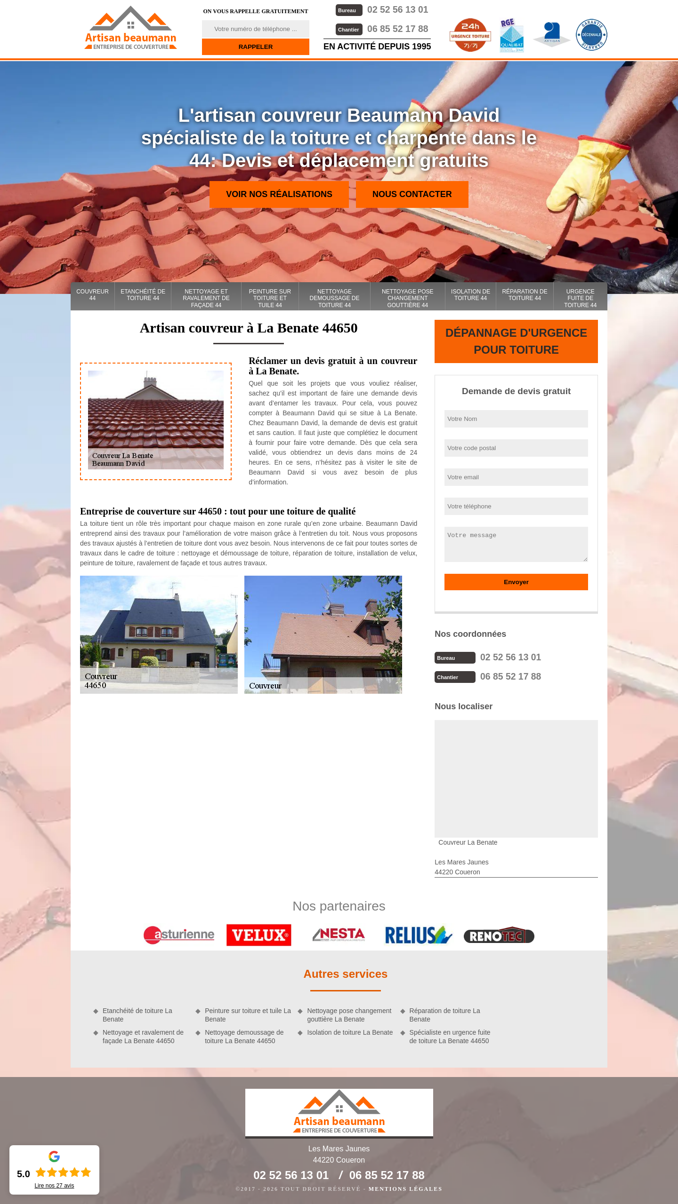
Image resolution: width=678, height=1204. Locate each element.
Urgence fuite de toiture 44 (580, 298)
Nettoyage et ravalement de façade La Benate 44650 (143, 1036)
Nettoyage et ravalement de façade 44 (206, 298)
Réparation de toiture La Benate (445, 1014)
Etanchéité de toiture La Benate (137, 1014)
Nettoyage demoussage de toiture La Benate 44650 (244, 1036)
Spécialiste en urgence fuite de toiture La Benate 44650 (450, 1036)
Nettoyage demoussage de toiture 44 (335, 298)
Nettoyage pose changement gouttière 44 (408, 298)
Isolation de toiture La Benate (350, 1031)
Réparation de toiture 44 (524, 294)
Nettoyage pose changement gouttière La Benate (349, 1014)
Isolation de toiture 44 (470, 294)
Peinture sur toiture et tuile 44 (270, 298)
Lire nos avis (54, 1185)
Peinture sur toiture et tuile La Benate (248, 1014)
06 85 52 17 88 (381, 28)
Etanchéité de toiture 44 (143, 294)
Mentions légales (406, 1188)
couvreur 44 (92, 294)
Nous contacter (412, 194)
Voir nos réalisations (279, 194)
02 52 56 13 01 (381, 9)
